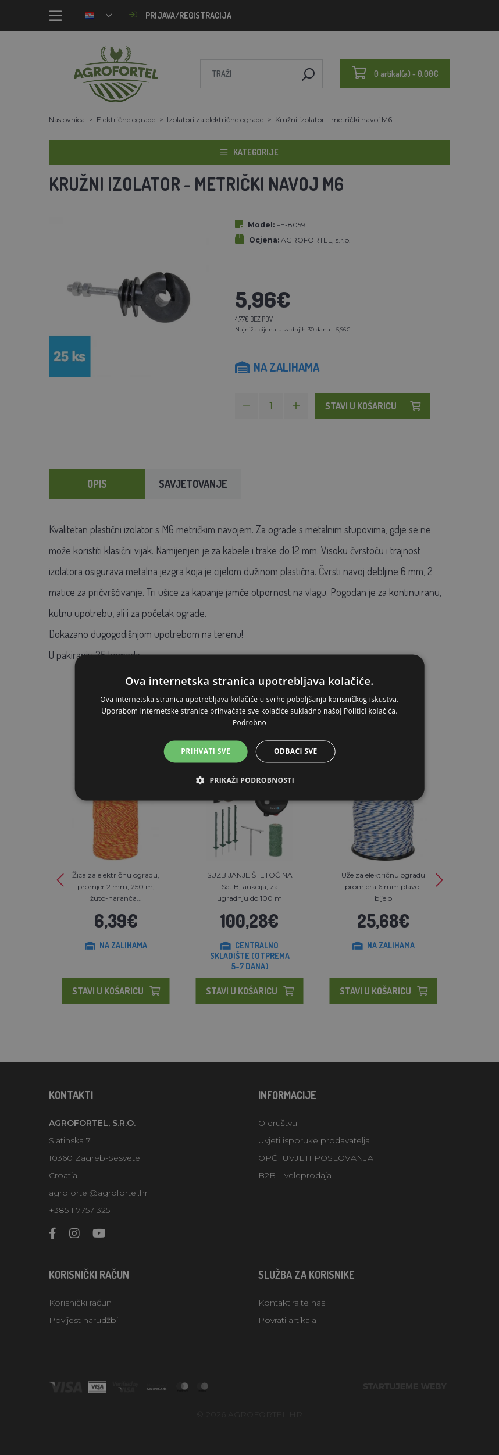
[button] (249, 780)
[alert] (249, 727)
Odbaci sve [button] (296, 751)
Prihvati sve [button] (205, 751)
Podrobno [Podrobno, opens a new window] (249, 723)
